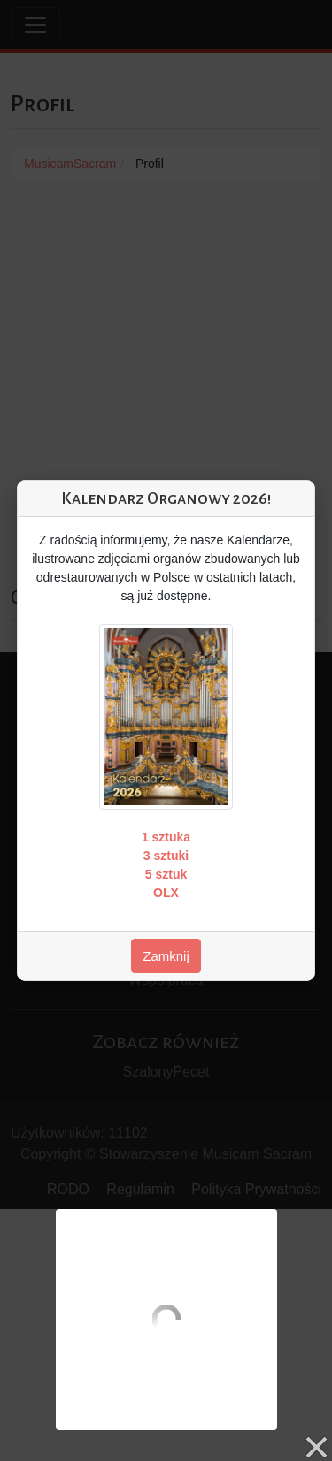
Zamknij (166, 955)
